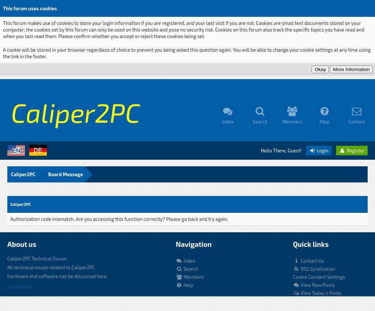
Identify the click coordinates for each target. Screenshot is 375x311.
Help (184, 285)
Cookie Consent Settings (319, 277)
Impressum (19, 286)
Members (190, 277)
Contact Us (308, 261)
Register (352, 150)
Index (185, 261)
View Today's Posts (317, 293)
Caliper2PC (23, 174)
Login (318, 150)
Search (187, 269)
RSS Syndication (314, 269)
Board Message (65, 174)
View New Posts (314, 285)
